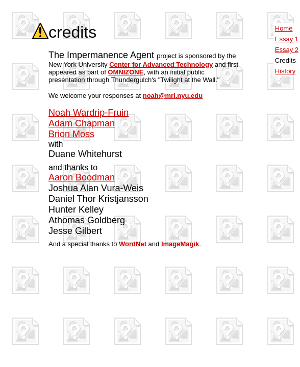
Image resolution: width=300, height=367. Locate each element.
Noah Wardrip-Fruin (88, 113)
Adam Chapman (81, 123)
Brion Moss (71, 134)
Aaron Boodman (81, 177)
